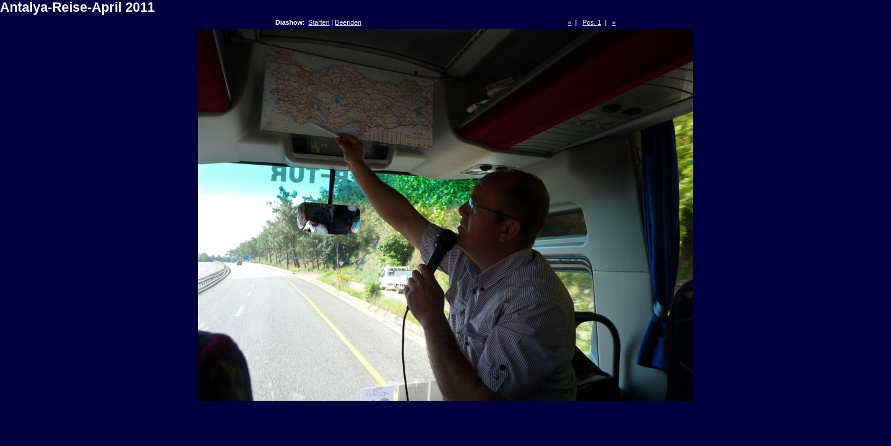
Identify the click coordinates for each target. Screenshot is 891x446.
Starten (318, 22)
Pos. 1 (591, 22)
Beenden (348, 22)
